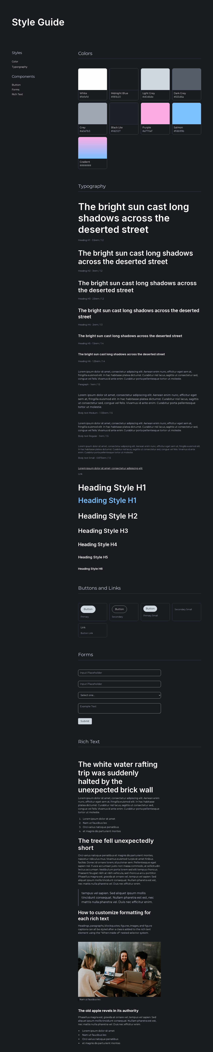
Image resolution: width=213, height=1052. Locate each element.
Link (83, 627)
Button (88, 609)
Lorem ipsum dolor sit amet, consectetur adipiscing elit (110, 468)
